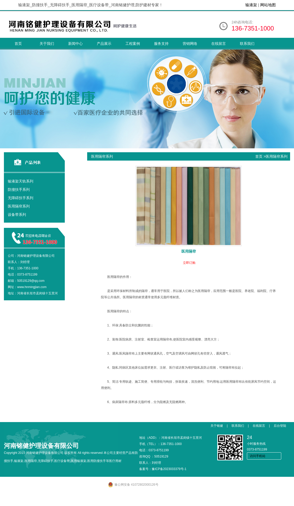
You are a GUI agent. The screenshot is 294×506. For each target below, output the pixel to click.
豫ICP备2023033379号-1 (169, 469)
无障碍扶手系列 (20, 198)
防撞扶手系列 (19, 189)
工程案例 (132, 43)
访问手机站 (257, 456)
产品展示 (104, 43)
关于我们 (47, 43)
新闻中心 (75, 43)
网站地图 (268, 5)
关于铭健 (216, 426)
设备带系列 (17, 214)
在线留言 (218, 43)
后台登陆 (280, 426)
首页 (18, 43)
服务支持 (161, 43)
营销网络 (190, 43)
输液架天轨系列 (20, 181)
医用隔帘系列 (19, 206)
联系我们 (247, 43)
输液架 (251, 5)
